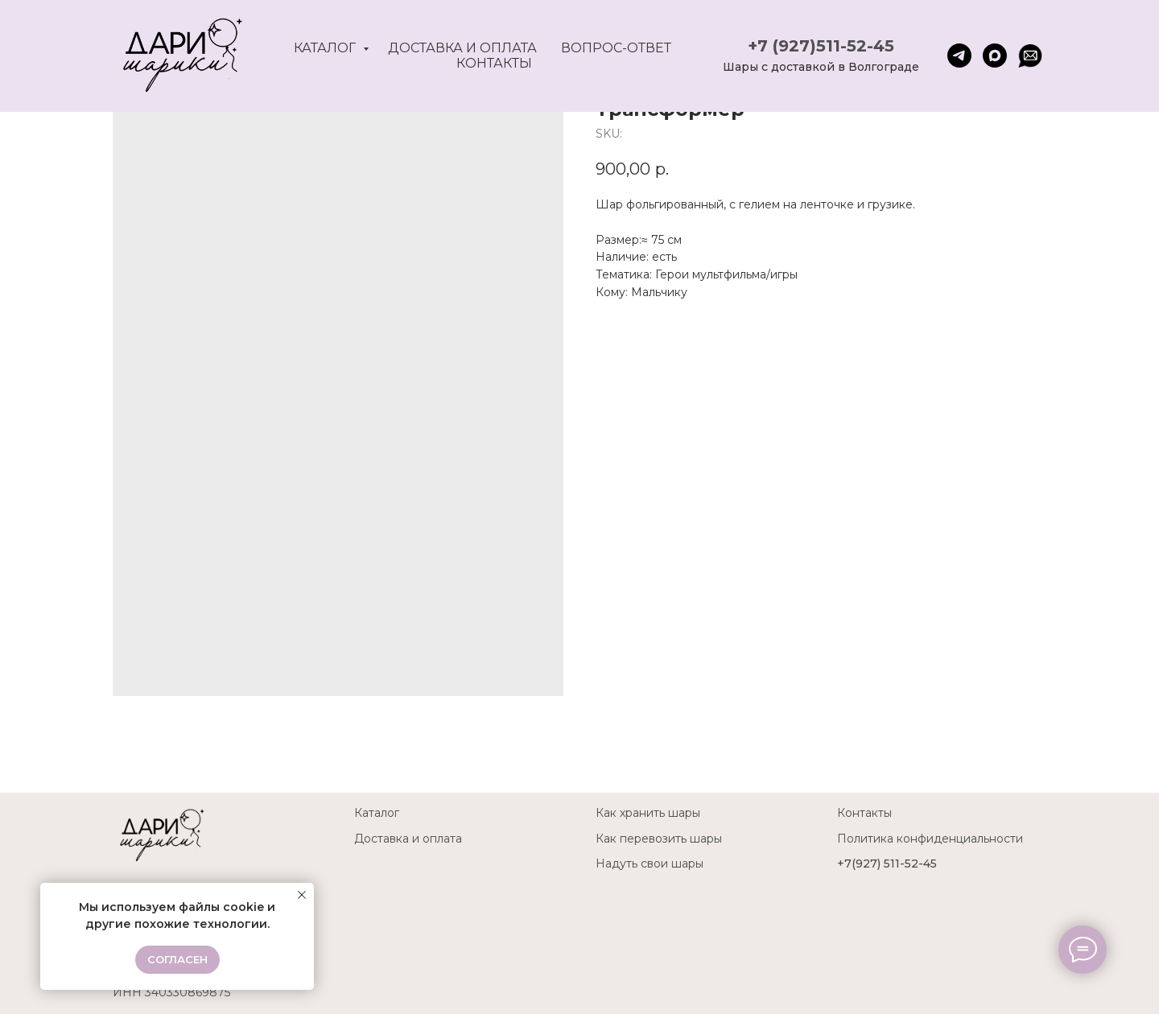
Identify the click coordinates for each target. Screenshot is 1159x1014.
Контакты (494, 63)
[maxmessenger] (995, 55)
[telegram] (959, 55)
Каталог (326, 48)
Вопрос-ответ (616, 48)
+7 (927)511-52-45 (821, 46)
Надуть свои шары (649, 863)
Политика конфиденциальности (930, 838)
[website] (1030, 55)
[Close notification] (302, 895)
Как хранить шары (648, 813)
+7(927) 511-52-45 (887, 863)
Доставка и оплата (462, 48)
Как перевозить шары (659, 838)
